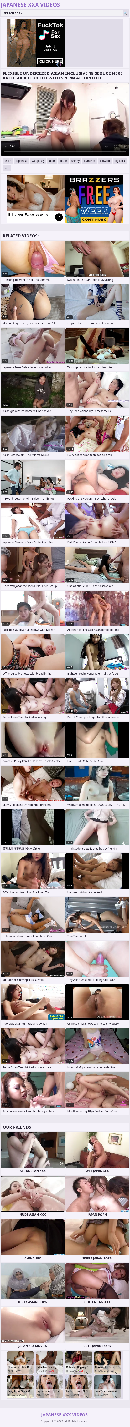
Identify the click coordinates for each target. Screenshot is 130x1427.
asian (8, 161)
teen (52, 161)
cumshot (89, 161)
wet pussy (38, 161)
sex (7, 168)
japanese (21, 161)
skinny (75, 161)
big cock (120, 161)
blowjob (105, 161)
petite (63, 161)
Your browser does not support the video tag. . (65, 119)
